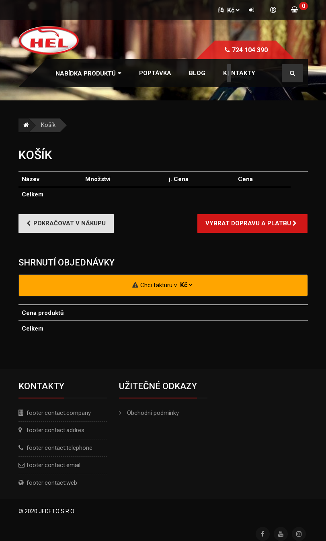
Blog (197, 73)
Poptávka (155, 73)
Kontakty (239, 73)
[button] (88, 73)
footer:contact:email (53, 465)
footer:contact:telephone (59, 447)
